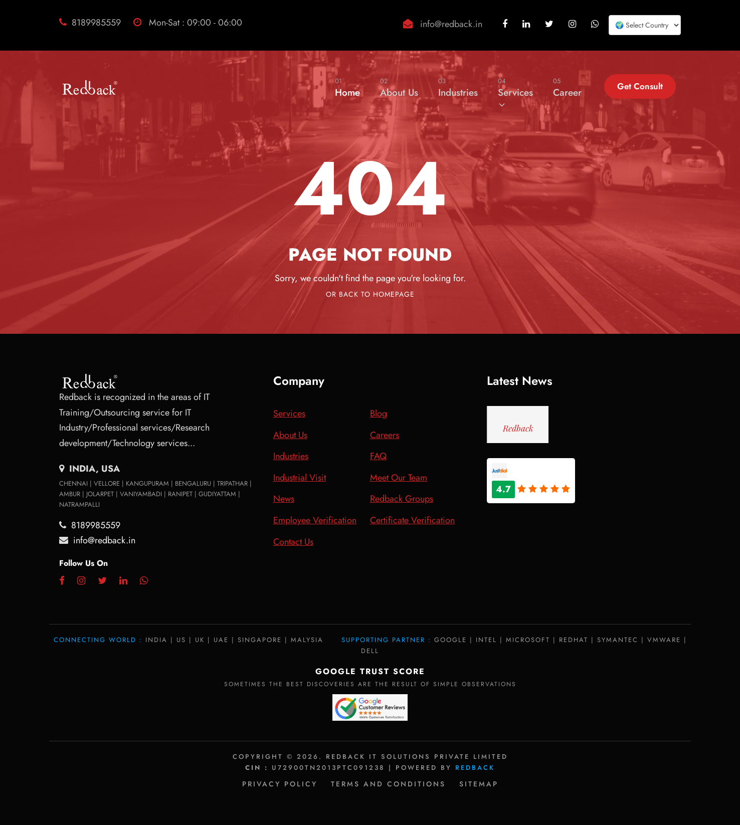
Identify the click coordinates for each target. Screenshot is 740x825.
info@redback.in (451, 24)
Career (567, 87)
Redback (518, 428)
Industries (458, 87)
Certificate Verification (412, 520)
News (283, 498)
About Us (399, 87)
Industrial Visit (299, 477)
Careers (384, 435)
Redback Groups (401, 498)
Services (515, 92)
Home (347, 87)
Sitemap (478, 784)
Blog (378, 413)
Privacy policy (279, 784)
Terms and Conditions (388, 784)
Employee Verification (314, 520)
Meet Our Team (398, 477)
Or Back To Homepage (370, 294)
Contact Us (293, 541)
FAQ (378, 456)
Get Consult (640, 86)
